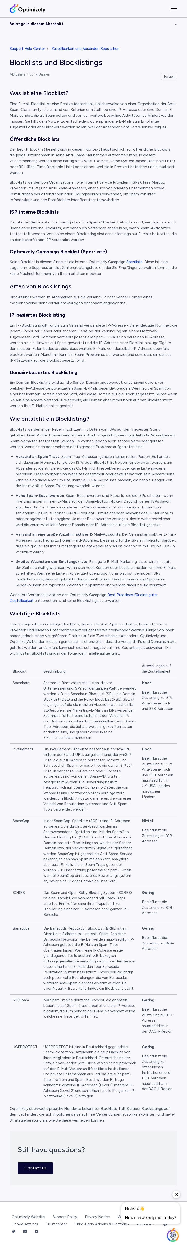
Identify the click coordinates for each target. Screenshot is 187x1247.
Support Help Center (27, 48)
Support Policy (65, 1217)
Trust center (56, 1224)
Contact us (35, 1168)
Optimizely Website (28, 1217)
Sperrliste (134, 261)
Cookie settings (25, 1224)
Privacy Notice (97, 1217)
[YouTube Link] (36, 1232)
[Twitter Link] (13, 1232)
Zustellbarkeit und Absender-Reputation (85, 48)
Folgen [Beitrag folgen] (169, 76)
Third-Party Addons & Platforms (102, 1224)
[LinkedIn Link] (25, 1232)
